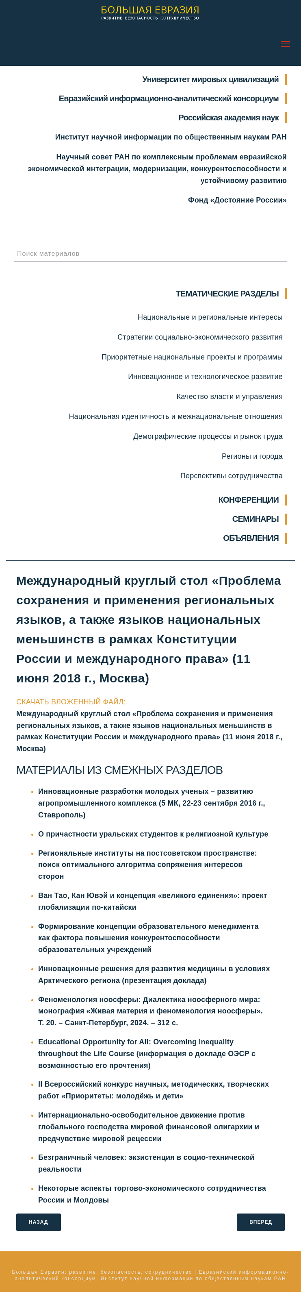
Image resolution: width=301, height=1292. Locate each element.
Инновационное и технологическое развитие (205, 377)
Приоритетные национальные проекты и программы (192, 357)
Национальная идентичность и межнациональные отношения (176, 416)
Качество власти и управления (230, 396)
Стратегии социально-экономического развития (200, 337)
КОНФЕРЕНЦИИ (249, 499)
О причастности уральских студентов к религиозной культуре (153, 834)
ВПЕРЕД (260, 1222)
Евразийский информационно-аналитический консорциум (169, 98)
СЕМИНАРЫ (255, 518)
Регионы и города (252, 456)
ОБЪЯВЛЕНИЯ (251, 538)
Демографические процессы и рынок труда (208, 436)
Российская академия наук (229, 117)
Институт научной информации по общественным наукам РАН (171, 137)
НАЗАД (38, 1222)
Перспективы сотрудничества (231, 476)
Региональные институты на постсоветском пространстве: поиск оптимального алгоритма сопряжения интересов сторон (147, 865)
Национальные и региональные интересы (210, 317)
